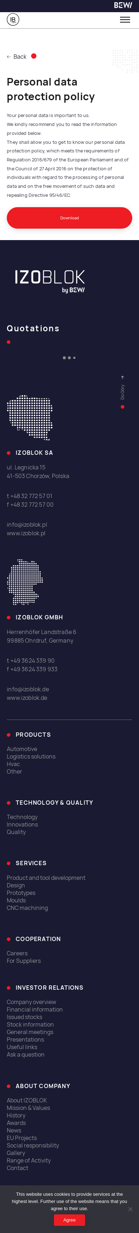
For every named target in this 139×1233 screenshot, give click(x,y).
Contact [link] (17, 1168)
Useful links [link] (22, 1047)
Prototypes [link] (21, 893)
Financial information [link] (35, 1009)
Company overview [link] (31, 1002)
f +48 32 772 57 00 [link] (30, 504)
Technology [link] (22, 817)
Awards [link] (16, 1123)
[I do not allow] (130, 1209)
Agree (69, 1220)
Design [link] (16, 885)
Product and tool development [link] (46, 878)
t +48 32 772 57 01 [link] (29, 496)
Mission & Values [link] (28, 1108)
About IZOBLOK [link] (27, 1100)
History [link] (16, 1115)
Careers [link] (17, 953)
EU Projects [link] (22, 1138)
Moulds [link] (16, 900)
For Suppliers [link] (24, 961)
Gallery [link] (16, 1153)
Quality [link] (16, 832)
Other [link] (14, 771)
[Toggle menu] (125, 20)
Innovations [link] (22, 824)
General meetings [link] (30, 1032)
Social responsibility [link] (33, 1145)
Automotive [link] (22, 749)
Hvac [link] (13, 764)
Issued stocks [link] (24, 1017)
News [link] (14, 1130)
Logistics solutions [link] (31, 756)
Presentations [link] (25, 1039)
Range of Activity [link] (29, 1160)
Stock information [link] (30, 1024)
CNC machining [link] (27, 908)
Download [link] (69, 217)
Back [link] (16, 56)
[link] (123, 6)
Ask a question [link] (26, 1054)
